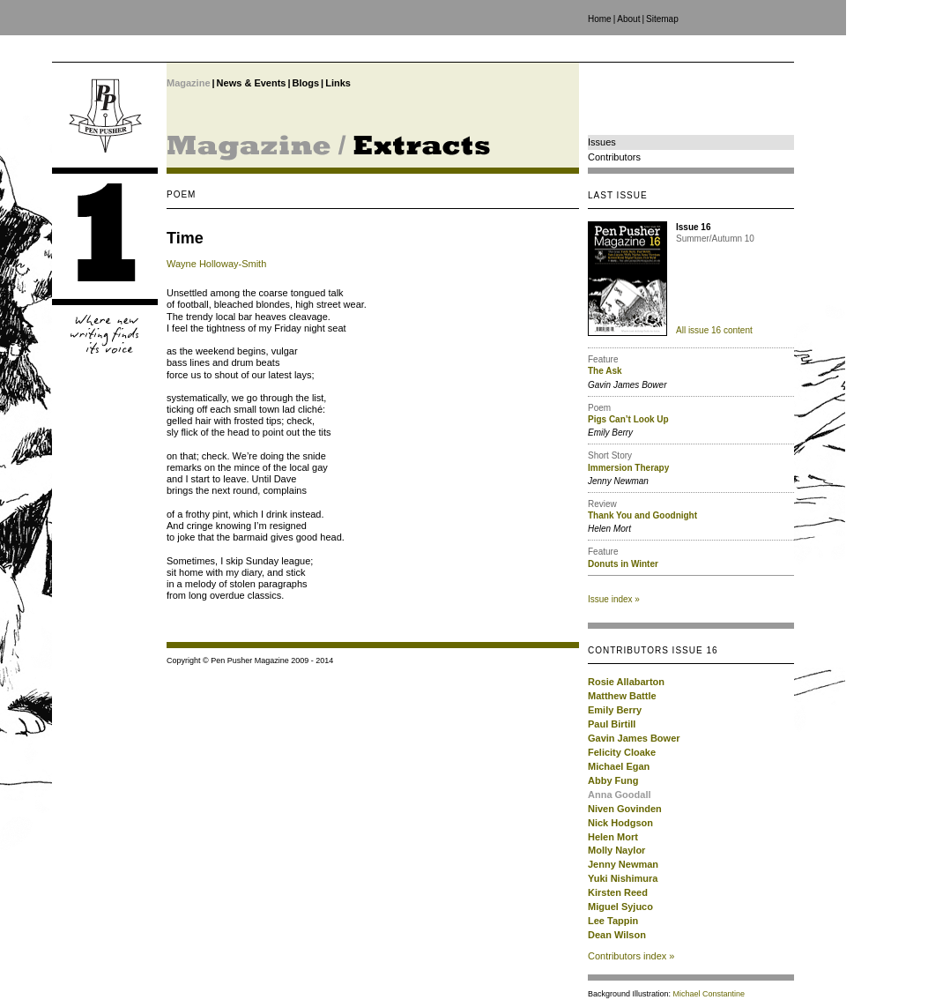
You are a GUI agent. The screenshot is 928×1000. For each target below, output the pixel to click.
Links (338, 83)
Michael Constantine (709, 993)
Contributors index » (631, 956)
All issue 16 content (714, 330)
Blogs (306, 83)
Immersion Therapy (628, 468)
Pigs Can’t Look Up (628, 419)
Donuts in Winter (623, 564)
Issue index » (614, 599)
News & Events (251, 83)
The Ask (605, 371)
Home (600, 19)
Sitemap (662, 19)
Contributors (614, 157)
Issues (602, 142)
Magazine (189, 83)
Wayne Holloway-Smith (216, 263)
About (628, 19)
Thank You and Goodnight (642, 515)
